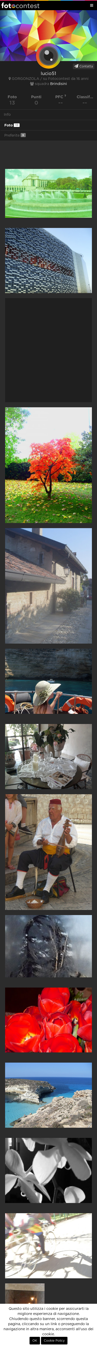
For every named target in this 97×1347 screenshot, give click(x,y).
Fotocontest (20, 5)
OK (34, 1340)
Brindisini (58, 84)
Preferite (15, 135)
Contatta (83, 66)
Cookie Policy (54, 1340)
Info (7, 115)
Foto (12, 125)
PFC (60, 97)
